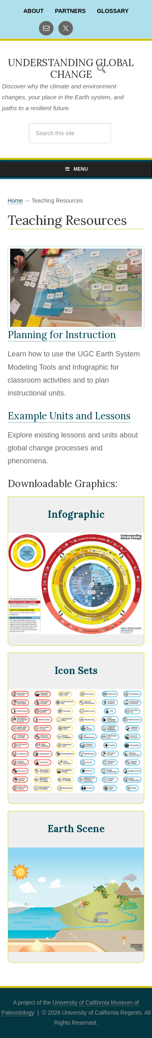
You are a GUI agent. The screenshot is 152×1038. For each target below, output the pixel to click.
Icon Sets (76, 670)
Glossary (112, 11)
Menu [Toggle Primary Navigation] (76, 169)
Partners (70, 11)
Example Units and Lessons (69, 416)
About (34, 11)
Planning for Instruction (62, 335)
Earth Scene (76, 828)
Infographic (76, 514)
